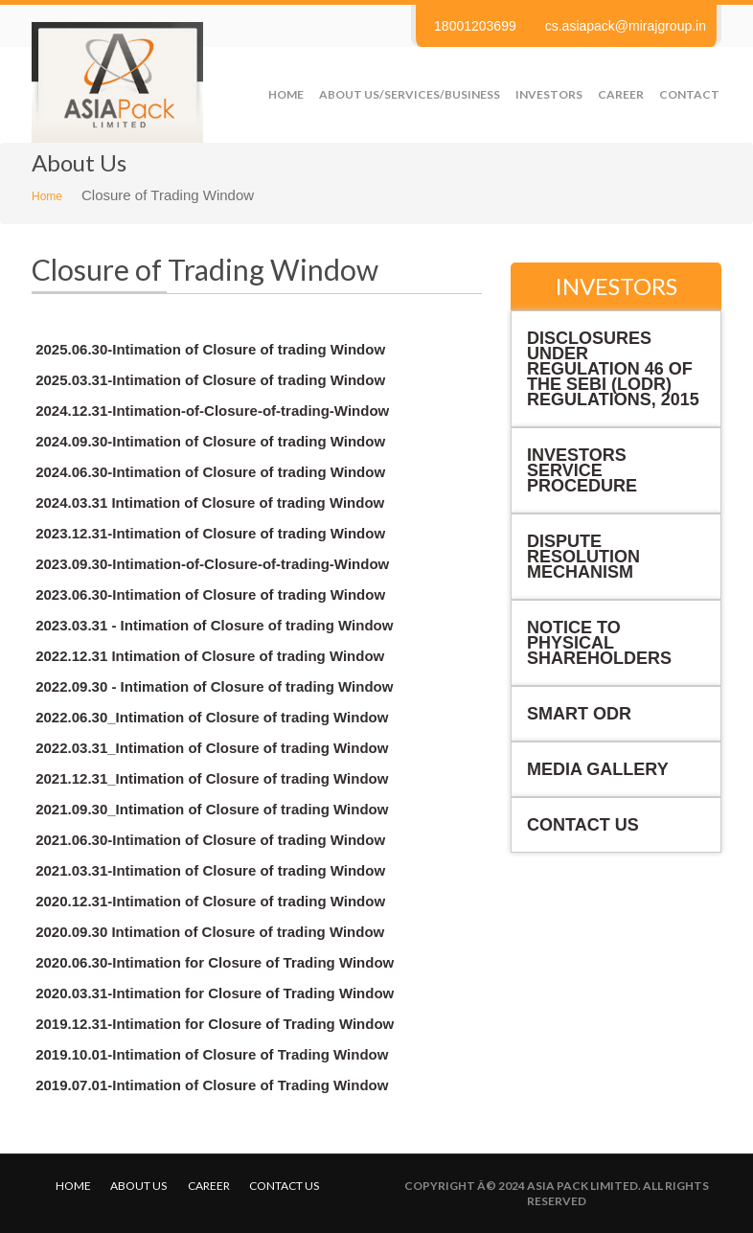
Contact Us (583, 824)
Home (286, 94)
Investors (548, 94)
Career (621, 94)
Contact (689, 94)
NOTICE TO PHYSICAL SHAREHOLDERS (599, 643)
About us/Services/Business (409, 94)
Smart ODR (579, 713)
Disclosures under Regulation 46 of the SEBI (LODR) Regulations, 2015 (613, 369)
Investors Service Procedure (582, 470)
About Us (138, 1185)
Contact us (284, 1185)
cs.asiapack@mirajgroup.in (625, 26)
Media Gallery (598, 769)
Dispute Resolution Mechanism (583, 557)
